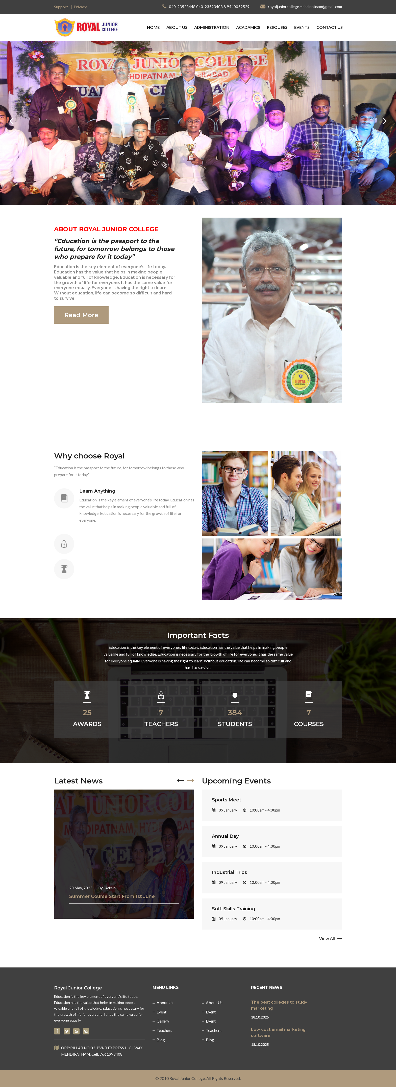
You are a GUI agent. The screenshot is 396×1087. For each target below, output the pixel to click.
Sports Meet (226, 800)
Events (302, 27)
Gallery (163, 1021)
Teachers (164, 1030)
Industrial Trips (229, 872)
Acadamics (248, 27)
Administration (211, 27)
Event (161, 1011)
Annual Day (225, 836)
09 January (224, 810)
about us (176, 27)
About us (165, 1002)
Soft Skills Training (233, 909)
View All (330, 938)
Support (61, 6)
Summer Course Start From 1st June (112, 896)
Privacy (80, 6)
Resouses (277, 27)
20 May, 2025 (80, 888)
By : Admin (107, 888)
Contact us (329, 27)
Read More (81, 315)
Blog (161, 1039)
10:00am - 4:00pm (261, 810)
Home (153, 27)
